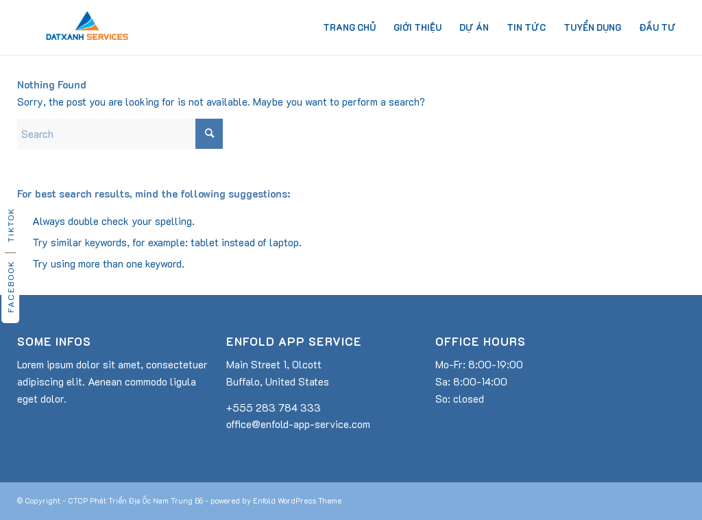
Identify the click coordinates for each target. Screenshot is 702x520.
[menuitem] (349, 27)
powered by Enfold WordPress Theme (275, 500)
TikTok (10, 224)
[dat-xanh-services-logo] (87, 27)
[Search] (120, 134)
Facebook (10, 286)
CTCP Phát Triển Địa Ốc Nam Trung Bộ (135, 500)
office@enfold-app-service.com (298, 424)
